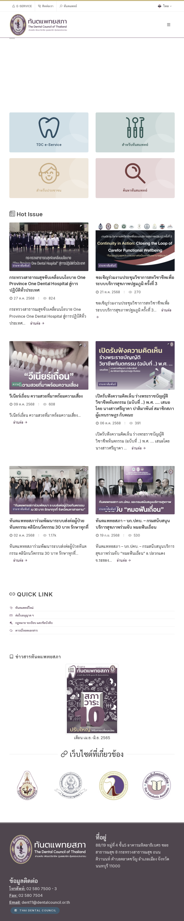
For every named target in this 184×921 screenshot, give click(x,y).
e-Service (22, 6)
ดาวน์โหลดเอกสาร (23, 630)
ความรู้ (17, 384)
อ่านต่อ (37, 323)
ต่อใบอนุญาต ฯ (21, 615)
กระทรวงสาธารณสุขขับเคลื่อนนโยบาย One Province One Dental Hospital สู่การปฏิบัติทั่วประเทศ (47, 284)
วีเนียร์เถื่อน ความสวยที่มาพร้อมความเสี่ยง (46, 396)
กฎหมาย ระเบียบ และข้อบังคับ (31, 623)
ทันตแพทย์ (68, 6)
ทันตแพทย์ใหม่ (21, 608)
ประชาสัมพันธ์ (21, 265)
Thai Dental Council (35, 874)
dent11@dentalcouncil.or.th (46, 866)
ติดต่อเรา (45, 6)
